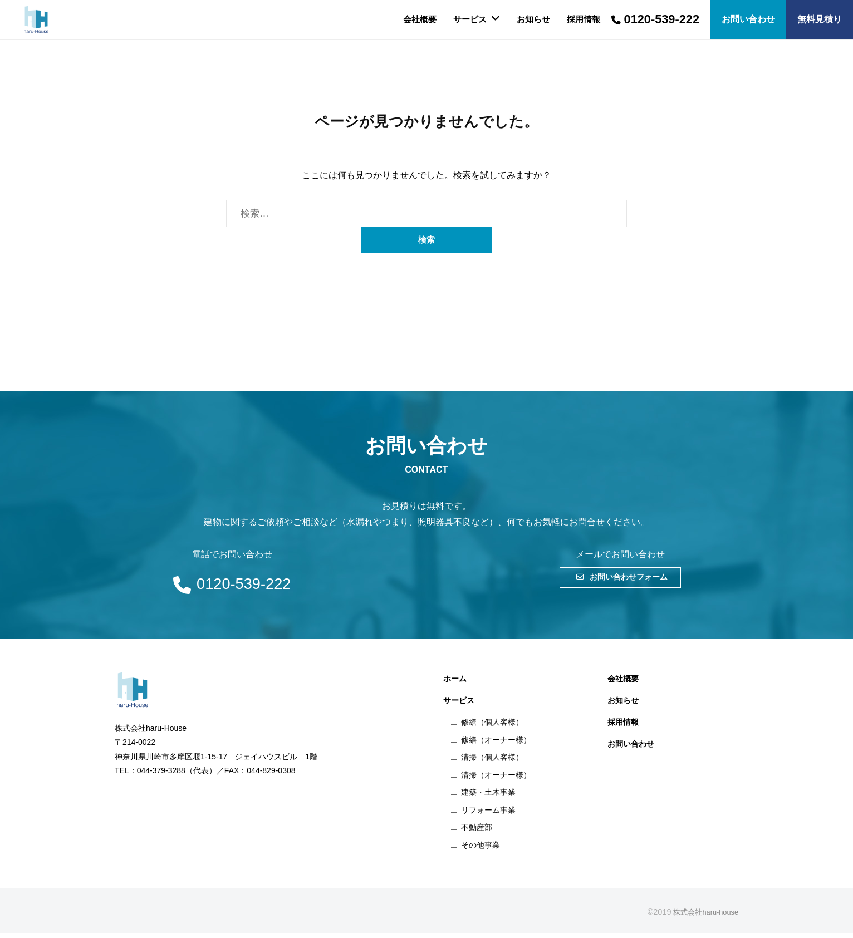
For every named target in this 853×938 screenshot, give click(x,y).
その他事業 (480, 850)
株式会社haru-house (702, 916)
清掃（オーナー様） (496, 779)
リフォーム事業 (488, 815)
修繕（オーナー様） (496, 744)
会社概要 (420, 19)
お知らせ (533, 19)
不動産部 (476, 832)
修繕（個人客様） (492, 727)
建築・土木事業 (488, 797)
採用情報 (583, 19)
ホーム (455, 683)
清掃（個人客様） (492, 762)
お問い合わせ (630, 748)
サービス (470, 19)
